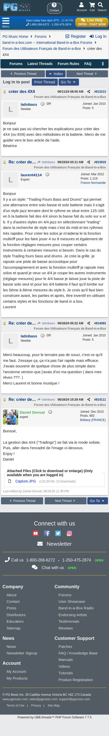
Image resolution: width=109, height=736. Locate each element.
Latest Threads (40, 64)
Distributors (16, 615)
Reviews (66, 628)
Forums (40, 36)
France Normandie (93, 183)
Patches (65, 646)
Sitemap (13, 628)
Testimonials (69, 621)
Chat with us (53, 568)
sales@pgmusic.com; (44, 699)
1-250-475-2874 (61, 24)
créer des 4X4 (22, 91)
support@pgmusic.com (74, 699)
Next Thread (87, 74)
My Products (17, 678)
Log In (97, 36)
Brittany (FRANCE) (93, 420)
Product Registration (76, 680)
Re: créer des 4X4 (25, 162)
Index (55, 74)
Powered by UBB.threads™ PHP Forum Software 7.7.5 (54, 717)
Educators (15, 621)
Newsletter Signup (22, 653)
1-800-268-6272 (39, 24)
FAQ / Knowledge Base (78, 653)
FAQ (88, 64)
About (11, 595)
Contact (13, 601)
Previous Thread (23, 74)
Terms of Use (15, 705)
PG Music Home (15, 36)
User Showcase (72, 601)
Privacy (36, 705)
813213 (101, 91)
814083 (101, 323)
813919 (101, 162)
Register (75, 36)
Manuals (66, 659)
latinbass (46, 162)
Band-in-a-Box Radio (76, 608)
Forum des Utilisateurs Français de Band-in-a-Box (42, 49)
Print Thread (44, 82)
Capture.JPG (25, 481)
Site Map (54, 705)
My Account (16, 671)
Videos (64, 666)
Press (11, 608)
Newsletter (59, 544)
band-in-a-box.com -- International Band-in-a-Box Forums (47, 43)
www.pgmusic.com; (16, 699)
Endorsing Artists (73, 615)
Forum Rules (68, 64)
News (11, 646)
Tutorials (66, 673)
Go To (69, 82)
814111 (101, 399)
